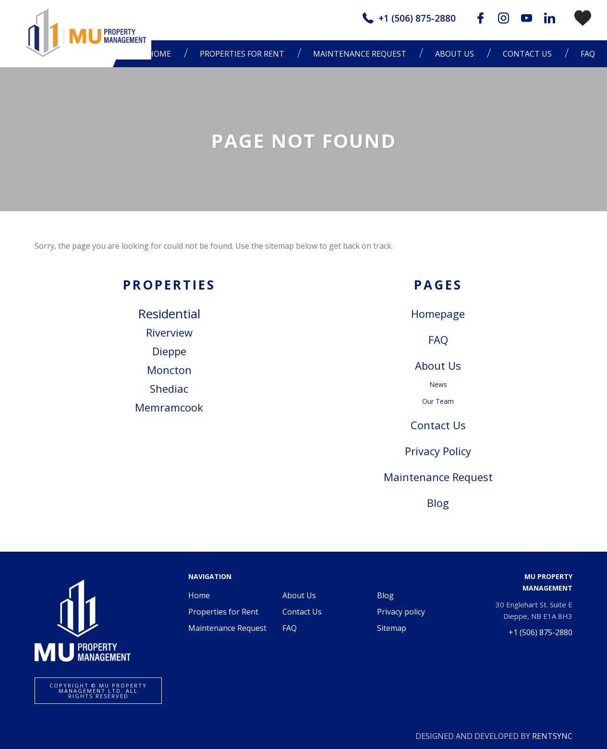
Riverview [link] (169, 332)
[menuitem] (244, 53)
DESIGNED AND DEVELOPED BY (493, 736)
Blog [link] (438, 502)
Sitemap (391, 628)
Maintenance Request (359, 53)
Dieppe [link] (169, 351)
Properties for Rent (223, 611)
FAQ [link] (438, 339)
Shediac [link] (169, 388)
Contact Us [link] (438, 425)
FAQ (588, 53)
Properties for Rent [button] (242, 53)
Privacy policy (401, 611)
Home (199, 595)
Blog (385, 595)
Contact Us (527, 53)
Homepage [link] (438, 313)
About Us (299, 595)
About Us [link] (438, 365)
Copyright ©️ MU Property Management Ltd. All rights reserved (98, 691)
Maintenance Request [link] (438, 477)
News (438, 384)
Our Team (438, 401)
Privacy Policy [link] (438, 451)
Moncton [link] (169, 369)
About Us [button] (454, 53)
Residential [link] (169, 313)
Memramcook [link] (169, 407)
